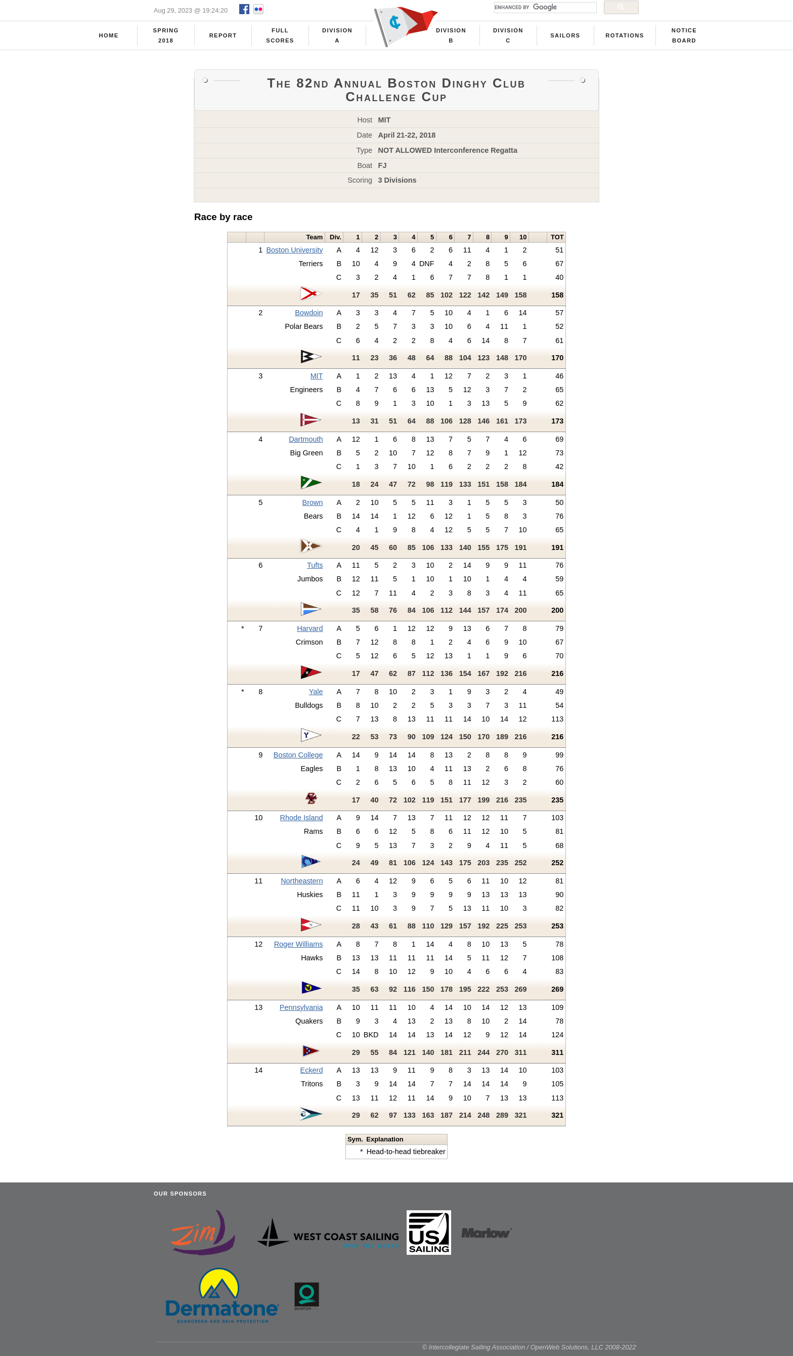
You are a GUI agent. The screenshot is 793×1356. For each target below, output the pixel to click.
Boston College (298, 758)
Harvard (310, 632)
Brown (312, 506)
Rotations (624, 36)
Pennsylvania (301, 1011)
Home (109, 36)
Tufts (315, 569)
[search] (544, 7)
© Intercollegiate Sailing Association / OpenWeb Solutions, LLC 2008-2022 (529, 1350)
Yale (316, 695)
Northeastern (302, 884)
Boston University (294, 253)
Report (223, 36)
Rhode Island (301, 821)
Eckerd (311, 1074)
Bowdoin (309, 316)
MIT (317, 379)
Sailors (565, 36)
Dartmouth (306, 443)
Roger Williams (298, 948)
